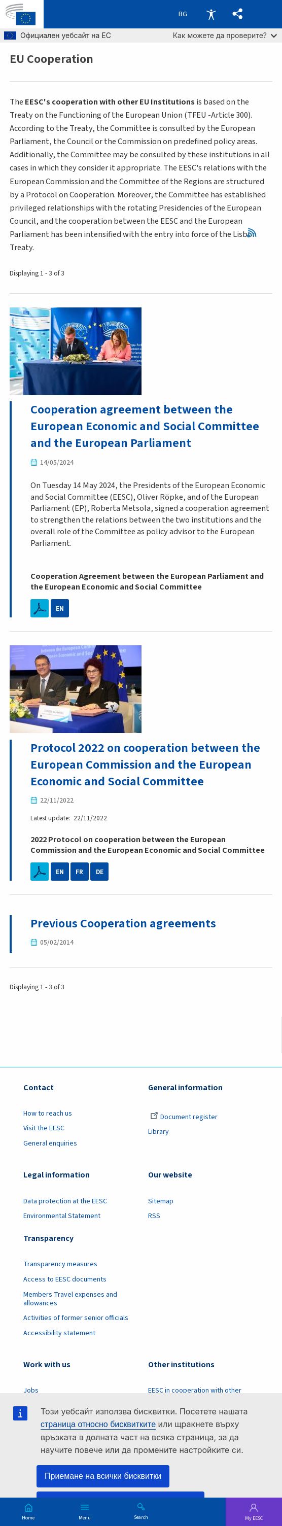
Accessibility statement (59, 1333)
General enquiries (50, 1143)
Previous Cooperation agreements (123, 923)
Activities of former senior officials (75, 1318)
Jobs (31, 1390)
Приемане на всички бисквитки (103, 1476)
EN (60, 608)
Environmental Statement (61, 1216)
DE (99, 872)
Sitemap (160, 1201)
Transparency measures (60, 1264)
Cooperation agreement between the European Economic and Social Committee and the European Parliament (144, 426)
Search (141, 1517)
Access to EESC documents (65, 1279)
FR (79, 872)
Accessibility (211, 14)
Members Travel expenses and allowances (70, 1299)
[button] (238, 14)
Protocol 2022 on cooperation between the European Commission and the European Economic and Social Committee (145, 764)
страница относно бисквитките (98, 1424)
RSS (254, 233)
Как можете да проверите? (225, 35)
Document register (184, 1117)
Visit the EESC (43, 1128)
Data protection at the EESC (65, 1201)
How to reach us (47, 1113)
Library (158, 1132)
